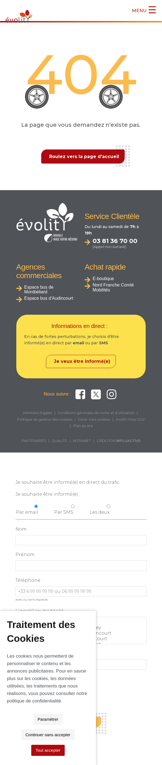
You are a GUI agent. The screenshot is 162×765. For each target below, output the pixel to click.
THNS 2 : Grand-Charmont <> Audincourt (81, 633)
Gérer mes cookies (94, 419)
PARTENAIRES (34, 441)
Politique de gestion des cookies (44, 419)
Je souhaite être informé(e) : (47, 494)
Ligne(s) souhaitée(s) (39, 611)
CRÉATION (118, 441)
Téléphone (27, 580)
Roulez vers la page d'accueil (84, 156)
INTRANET (82, 441)
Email (22, 653)
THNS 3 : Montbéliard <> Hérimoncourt (81, 639)
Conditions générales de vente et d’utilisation (96, 413)
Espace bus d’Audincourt (48, 298)
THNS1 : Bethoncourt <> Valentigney (81, 627)
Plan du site (83, 426)
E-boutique (103, 278)
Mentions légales (37, 413)
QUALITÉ (59, 441)
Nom (21, 529)
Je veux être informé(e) (82, 361)
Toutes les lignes (81, 622)
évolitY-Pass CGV (130, 419)
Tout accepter (127, 750)
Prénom (25, 554)
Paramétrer (32, 750)
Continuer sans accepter (78, 750)
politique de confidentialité (66, 732)
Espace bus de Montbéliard (39, 289)
